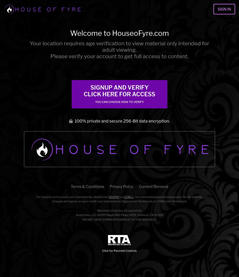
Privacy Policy (121, 186)
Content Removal (153, 186)
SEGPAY (114, 197)
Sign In (224, 9)
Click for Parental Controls (119, 244)
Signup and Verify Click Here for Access (119, 94)
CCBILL (128, 197)
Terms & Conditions (87, 186)
